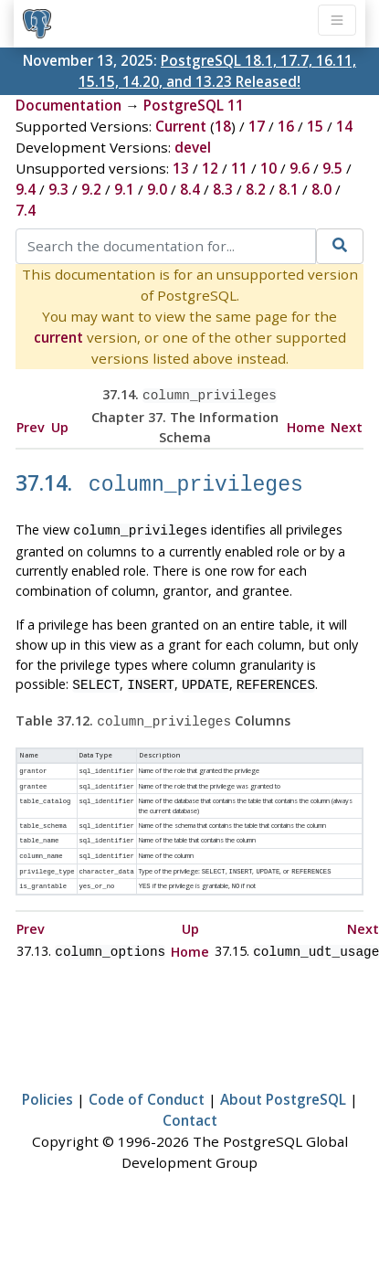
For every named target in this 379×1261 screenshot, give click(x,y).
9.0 (157, 189)
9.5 (332, 168)
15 (315, 126)
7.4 (26, 210)
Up (59, 425)
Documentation (68, 105)
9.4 (26, 189)
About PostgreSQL (283, 1081)
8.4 (190, 189)
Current (180, 126)
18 (223, 126)
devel (192, 147)
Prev (30, 425)
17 (256, 126)
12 (210, 168)
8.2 (256, 189)
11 (239, 168)
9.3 (58, 189)
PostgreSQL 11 (193, 105)
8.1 (289, 189)
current (58, 337)
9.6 (300, 168)
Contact (190, 1102)
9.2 (91, 189)
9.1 (124, 189)
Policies (47, 1081)
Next (347, 425)
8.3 (223, 189)
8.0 (321, 189)
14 (344, 126)
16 (286, 126)
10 (268, 168)
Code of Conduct (147, 1081)
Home (306, 425)
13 (181, 168)
